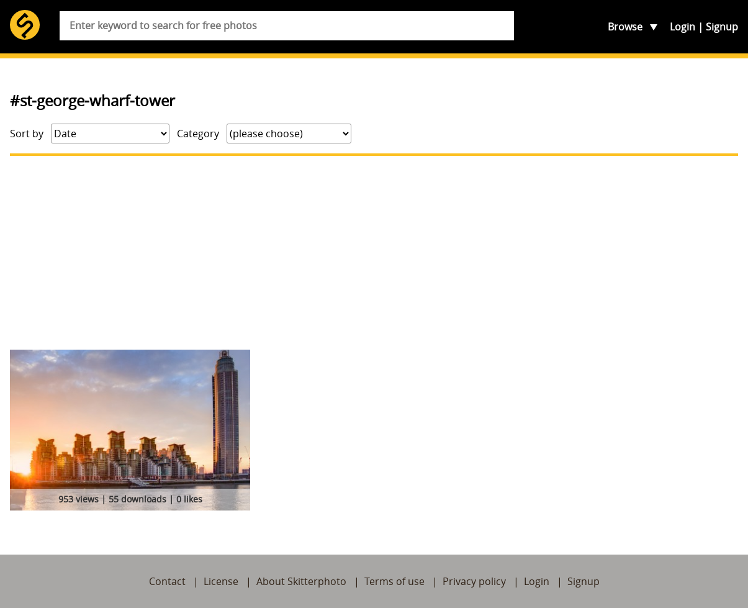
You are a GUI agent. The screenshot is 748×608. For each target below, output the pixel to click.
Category (198, 133)
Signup (722, 27)
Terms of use (394, 581)
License (221, 581)
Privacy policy (474, 581)
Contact (167, 581)
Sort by (26, 133)
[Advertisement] (374, 253)
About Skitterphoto (301, 581)
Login (682, 27)
